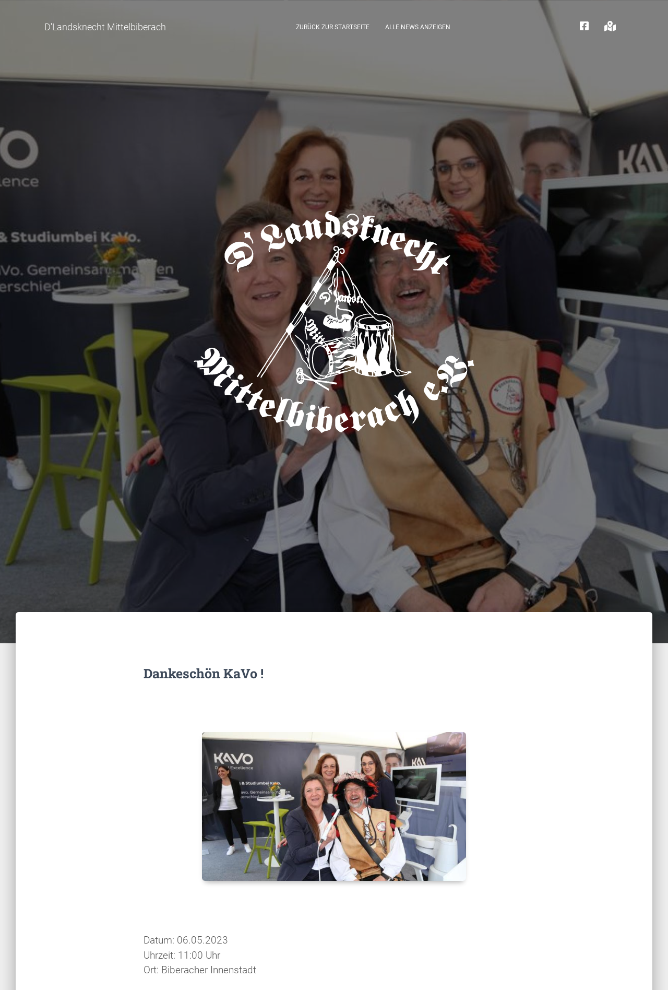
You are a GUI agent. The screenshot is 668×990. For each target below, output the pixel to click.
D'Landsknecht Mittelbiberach (105, 26)
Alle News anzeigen (417, 27)
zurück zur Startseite (332, 27)
